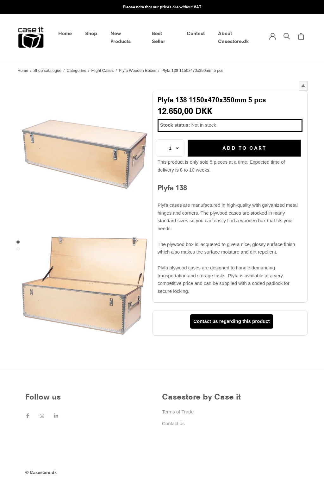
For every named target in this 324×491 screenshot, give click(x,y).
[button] (303, 86)
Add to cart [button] (244, 148)
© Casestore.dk (41, 472)
